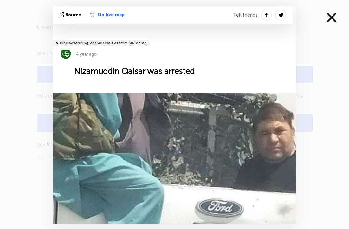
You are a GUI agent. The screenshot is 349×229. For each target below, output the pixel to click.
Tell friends (245, 15)
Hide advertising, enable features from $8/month (103, 43)
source (71, 14)
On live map (107, 14)
